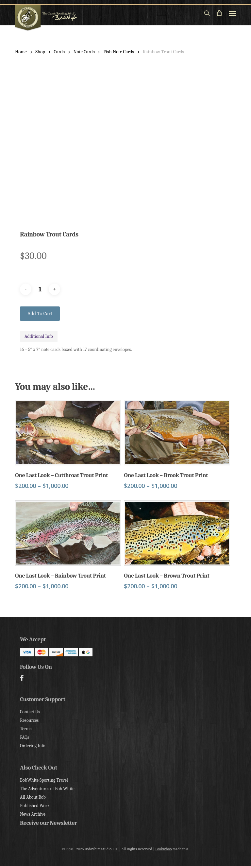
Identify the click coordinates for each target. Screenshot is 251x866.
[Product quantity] (40, 289)
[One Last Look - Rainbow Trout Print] (68, 533)
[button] (232, 13)
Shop (40, 52)
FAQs (24, 737)
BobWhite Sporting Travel (44, 780)
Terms (25, 729)
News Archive (32, 814)
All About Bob (33, 797)
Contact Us (30, 712)
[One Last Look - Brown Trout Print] (177, 533)
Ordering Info (32, 746)
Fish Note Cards (118, 52)
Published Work (35, 805)
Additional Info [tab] (39, 336)
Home (21, 52)
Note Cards (84, 52)
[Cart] (219, 13)
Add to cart (39, 314)
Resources (29, 720)
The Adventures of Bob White (47, 788)
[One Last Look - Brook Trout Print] (177, 432)
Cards (59, 52)
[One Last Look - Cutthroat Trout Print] (68, 432)
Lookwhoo (163, 849)
